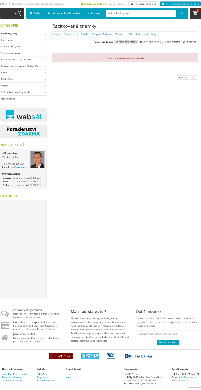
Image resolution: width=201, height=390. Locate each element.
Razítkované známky (146, 34)
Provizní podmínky (11, 377)
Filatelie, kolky (70, 34)
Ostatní (5, 85)
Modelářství (7, 79)
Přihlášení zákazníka (143, 3)
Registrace (42, 377)
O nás (35, 13)
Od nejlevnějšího (150, 41)
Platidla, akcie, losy (10, 46)
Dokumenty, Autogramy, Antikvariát (19, 66)
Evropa (95, 34)
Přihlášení (42, 374)
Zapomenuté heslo (46, 380)
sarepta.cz (182, 380)
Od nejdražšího (171, 41)
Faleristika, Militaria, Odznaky (16, 59)
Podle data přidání (126, 41)
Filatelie (85, 34)
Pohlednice (6, 40)
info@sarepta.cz (18, 166)
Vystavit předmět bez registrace (180, 3)
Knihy (4, 72)
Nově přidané (8, 98)
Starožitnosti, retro (10, 53)
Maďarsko (107, 34)
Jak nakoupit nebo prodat (64, 13)
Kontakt (94, 13)
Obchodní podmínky (12, 380)
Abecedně (189, 41)
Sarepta (56, 34)
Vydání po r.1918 (124, 34)
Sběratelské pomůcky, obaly (15, 92)
